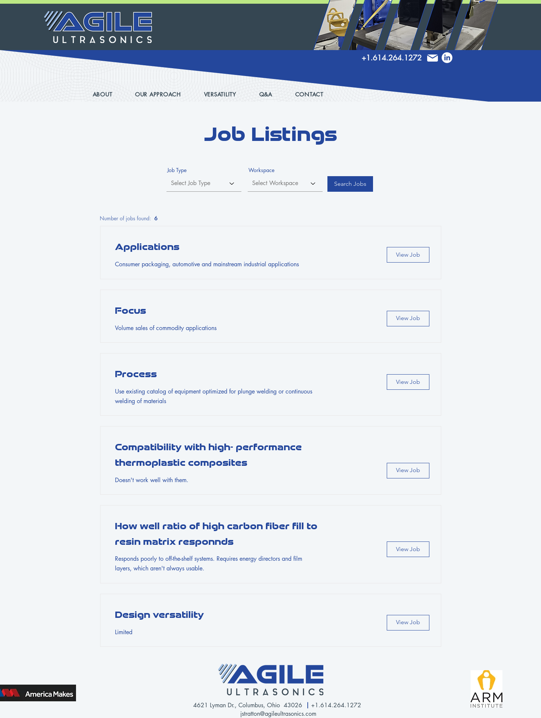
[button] (226, 94)
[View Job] (408, 255)
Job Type (177, 170)
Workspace (261, 170)
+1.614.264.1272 (337, 705)
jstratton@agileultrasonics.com (278, 714)
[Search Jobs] (350, 184)
